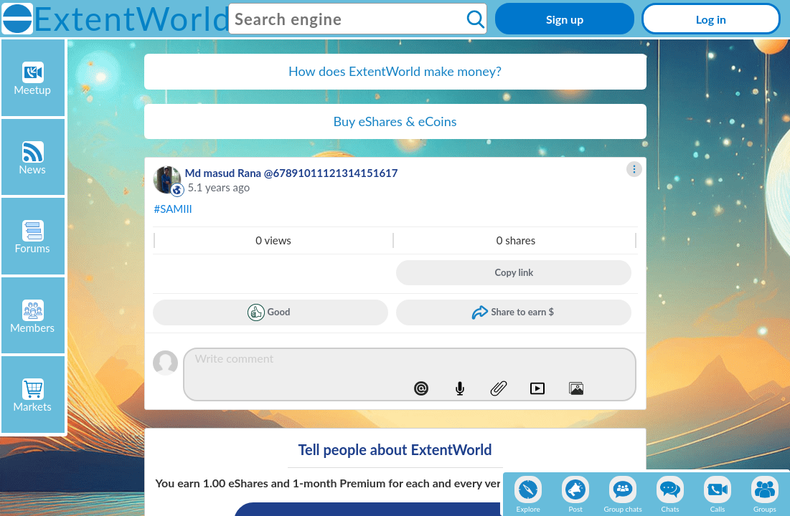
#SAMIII (173, 208)
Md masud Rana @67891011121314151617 (291, 172)
